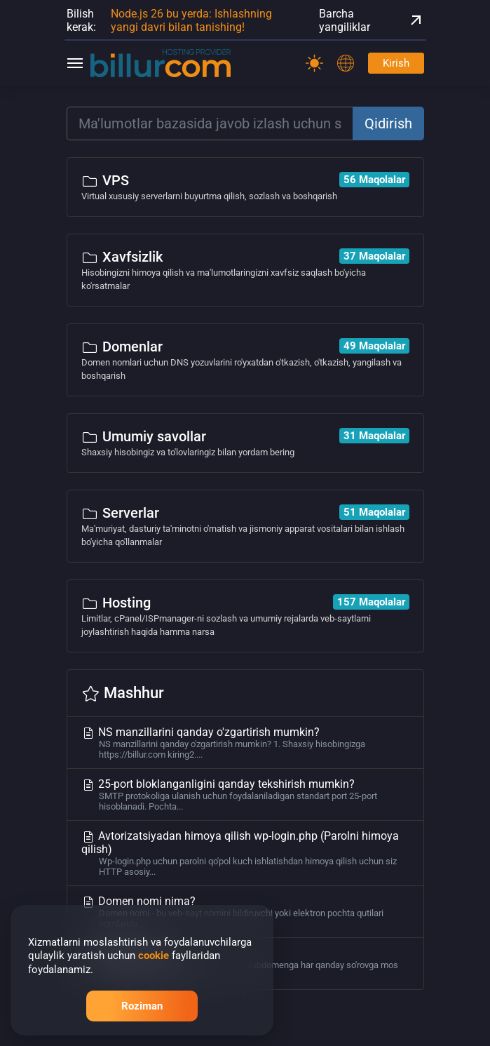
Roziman (142, 1006)
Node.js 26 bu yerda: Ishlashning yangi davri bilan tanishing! (191, 20)
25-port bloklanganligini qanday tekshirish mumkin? (245, 794)
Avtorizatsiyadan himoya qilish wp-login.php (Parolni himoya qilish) (245, 853)
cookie (153, 955)
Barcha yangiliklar (371, 20)
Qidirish (388, 123)
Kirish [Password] (396, 63)
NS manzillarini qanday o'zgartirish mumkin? (245, 742)
